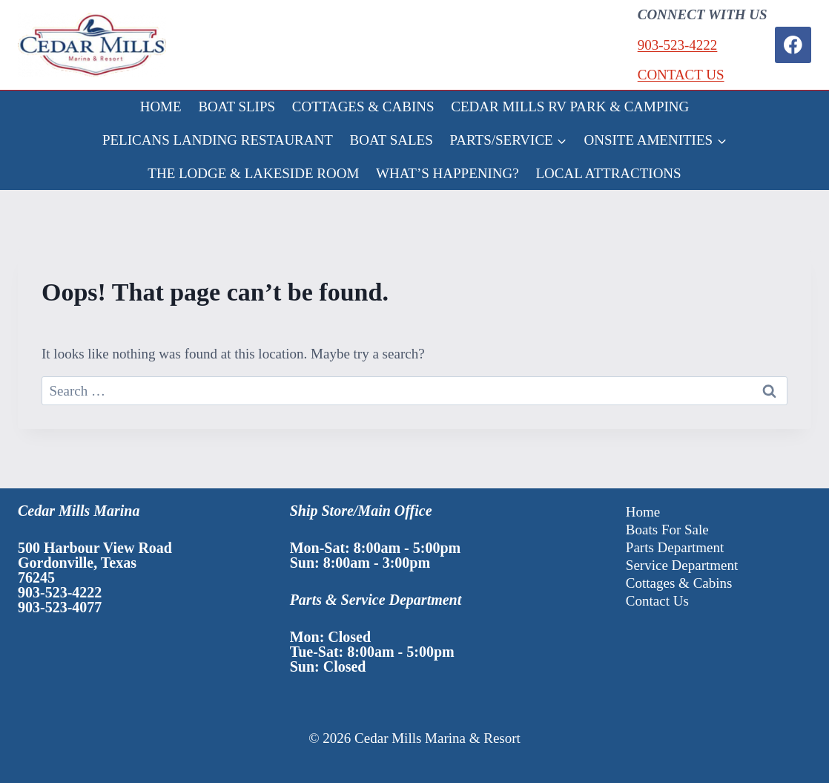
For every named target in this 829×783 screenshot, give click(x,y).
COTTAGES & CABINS (363, 106)
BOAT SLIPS (236, 106)
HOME (161, 106)
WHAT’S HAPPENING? (447, 173)
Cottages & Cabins (679, 583)
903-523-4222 (678, 45)
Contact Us (657, 601)
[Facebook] (793, 45)
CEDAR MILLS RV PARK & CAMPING (570, 106)
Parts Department (675, 547)
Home (643, 512)
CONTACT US (681, 74)
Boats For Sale (667, 529)
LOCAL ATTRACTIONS (608, 173)
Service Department (682, 565)
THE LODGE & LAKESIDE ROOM (253, 173)
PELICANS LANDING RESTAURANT (217, 140)
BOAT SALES (391, 140)
